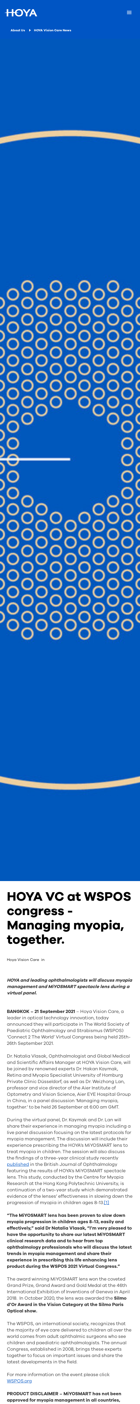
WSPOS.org (19, 1381)
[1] (106, 1203)
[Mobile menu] (129, 13)
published (18, 1164)
